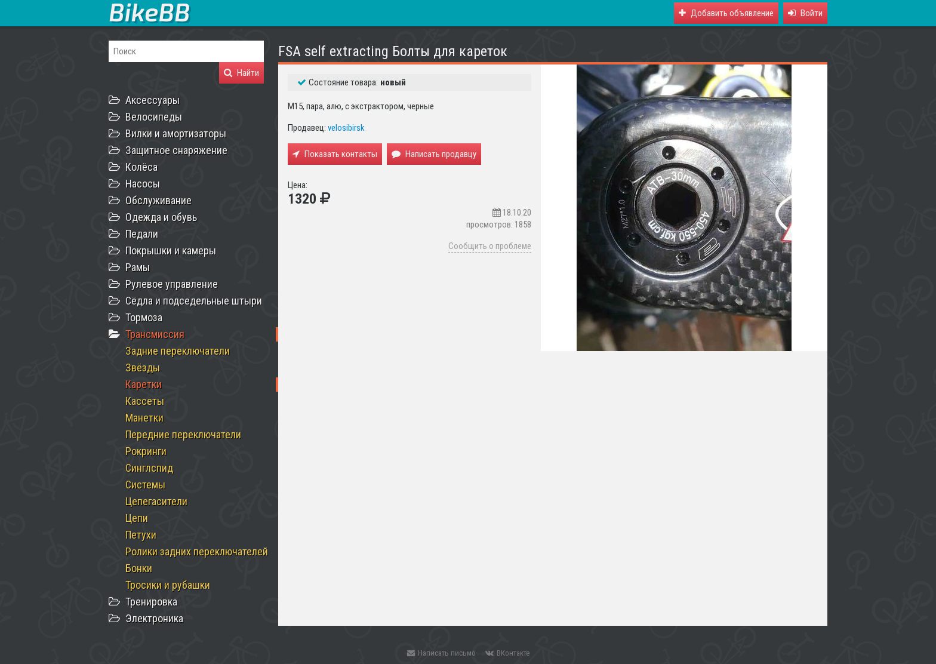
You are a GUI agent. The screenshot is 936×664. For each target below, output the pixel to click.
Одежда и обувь (161, 217)
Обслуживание (158, 200)
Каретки (143, 384)
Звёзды (142, 367)
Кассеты (144, 401)
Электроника (154, 618)
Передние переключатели (183, 434)
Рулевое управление (171, 284)
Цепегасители (156, 501)
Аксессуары (152, 100)
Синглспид (149, 468)
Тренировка (151, 601)
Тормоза (143, 317)
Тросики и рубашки (167, 585)
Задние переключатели (177, 351)
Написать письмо (441, 652)
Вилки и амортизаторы (175, 133)
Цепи (136, 518)
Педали (141, 234)
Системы (145, 484)
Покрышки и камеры (170, 250)
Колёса (141, 167)
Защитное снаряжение (176, 150)
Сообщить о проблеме (489, 246)
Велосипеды (153, 116)
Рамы (137, 267)
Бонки (138, 568)
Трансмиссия (154, 334)
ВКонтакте (507, 652)
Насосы (142, 183)
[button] (805, 13)
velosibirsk (346, 127)
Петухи (140, 534)
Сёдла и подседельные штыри (193, 300)
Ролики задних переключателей (196, 551)
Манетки (144, 417)
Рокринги (146, 451)
